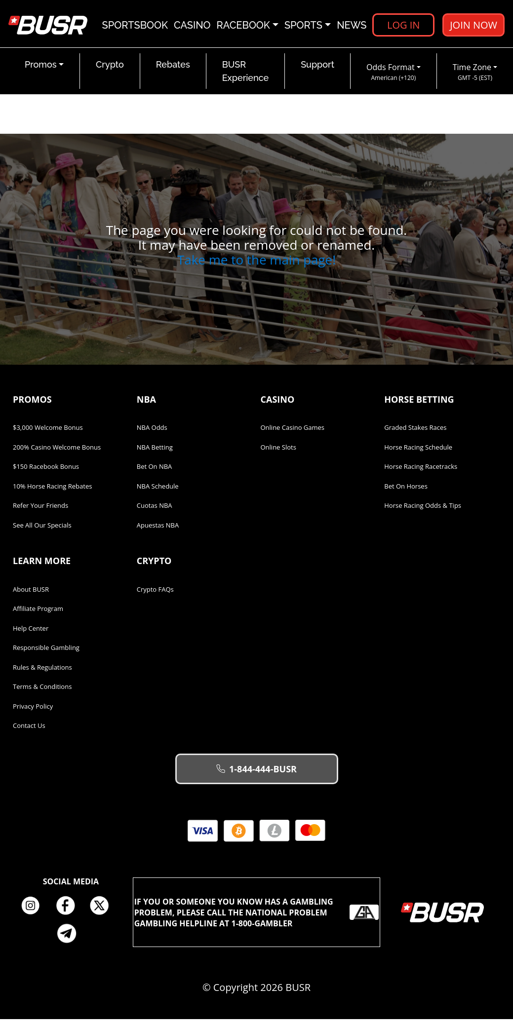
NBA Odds (152, 434)
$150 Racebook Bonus (46, 473)
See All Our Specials (42, 532)
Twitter (103, 912)
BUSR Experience (245, 78)
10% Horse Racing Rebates (52, 493)
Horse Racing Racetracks (420, 473)
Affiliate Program (38, 615)
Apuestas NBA (158, 532)
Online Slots (278, 454)
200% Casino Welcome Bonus (57, 454)
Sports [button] (303, 27)
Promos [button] (41, 71)
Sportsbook (135, 27)
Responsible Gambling (46, 654)
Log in (403, 27)
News (351, 27)
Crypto (110, 71)
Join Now (473, 27)
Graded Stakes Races (415, 434)
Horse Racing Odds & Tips (422, 512)
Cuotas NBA (154, 512)
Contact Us (29, 732)
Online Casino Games (293, 434)
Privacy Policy (33, 713)
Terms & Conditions (42, 693)
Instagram (34, 912)
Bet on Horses (406, 493)
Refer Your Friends (40, 512)
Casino (192, 27)
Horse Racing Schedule (418, 454)
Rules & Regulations (42, 674)
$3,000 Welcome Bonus (48, 434)
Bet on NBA (154, 473)
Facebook (68, 912)
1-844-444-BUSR (256, 776)
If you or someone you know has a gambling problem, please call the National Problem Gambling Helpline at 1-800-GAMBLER (256, 919)
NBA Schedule (158, 493)
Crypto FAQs (155, 596)
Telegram (70, 940)
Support (317, 71)
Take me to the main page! (256, 266)
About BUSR (31, 596)
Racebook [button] (243, 27)
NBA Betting (155, 454)
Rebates (173, 71)
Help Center (30, 635)
